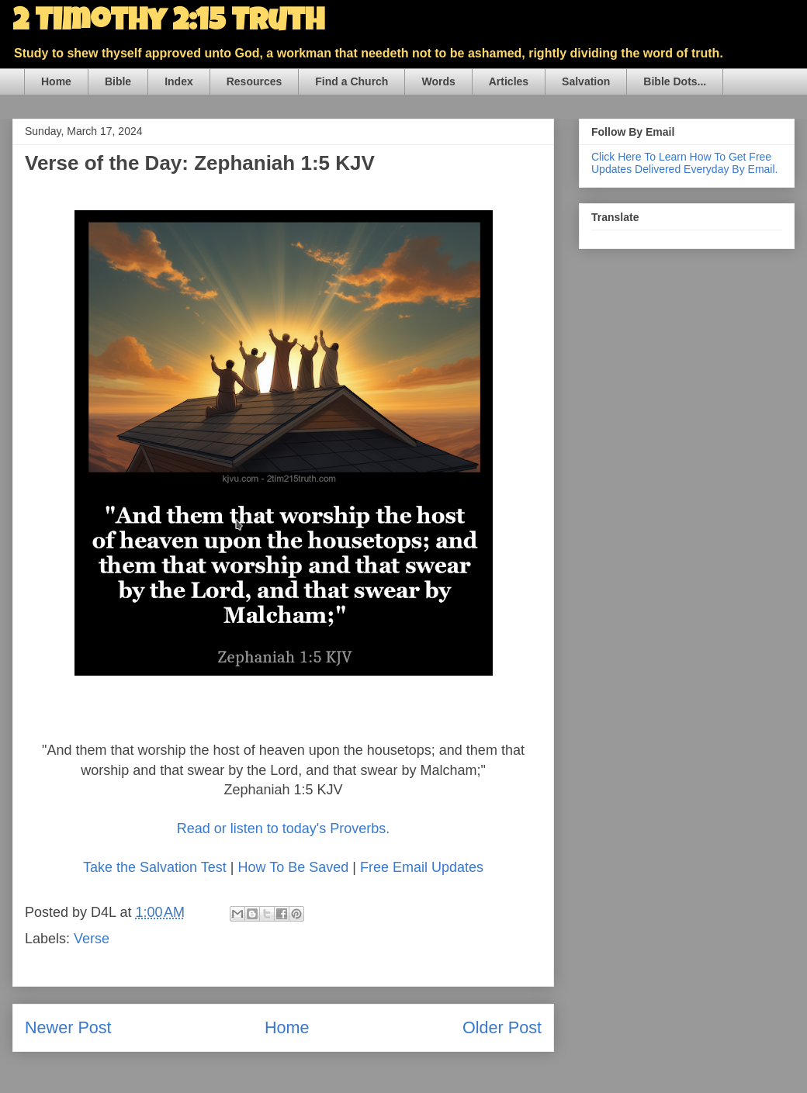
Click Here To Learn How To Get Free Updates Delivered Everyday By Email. (684, 162)
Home (56, 81)
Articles (508, 81)
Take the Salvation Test (155, 867)
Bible (118, 81)
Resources (254, 81)
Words (438, 81)
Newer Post (68, 1027)
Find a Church (351, 81)
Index (179, 81)
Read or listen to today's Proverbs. (283, 828)
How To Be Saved (292, 867)
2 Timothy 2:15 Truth (168, 23)
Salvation (586, 81)
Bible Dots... (674, 81)
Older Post (502, 1027)
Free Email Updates (421, 867)
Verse (91, 938)
